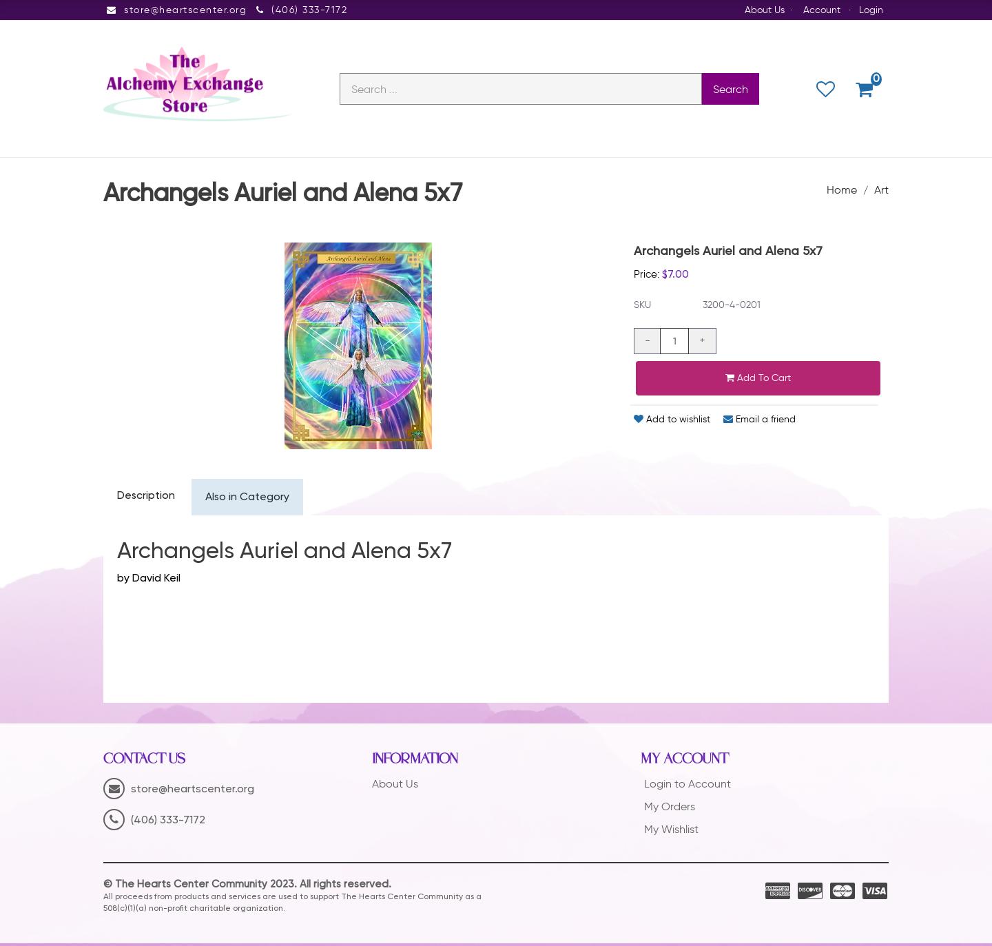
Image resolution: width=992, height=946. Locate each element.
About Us (765, 10)
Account (821, 10)
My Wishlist (671, 831)
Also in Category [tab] (249, 499)
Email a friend (759, 421)
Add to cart (758, 380)
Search (730, 89)
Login (871, 10)
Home (842, 191)
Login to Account (687, 785)
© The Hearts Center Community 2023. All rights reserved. (247, 886)
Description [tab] (146, 498)
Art (881, 191)
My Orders (669, 808)
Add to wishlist (672, 421)
